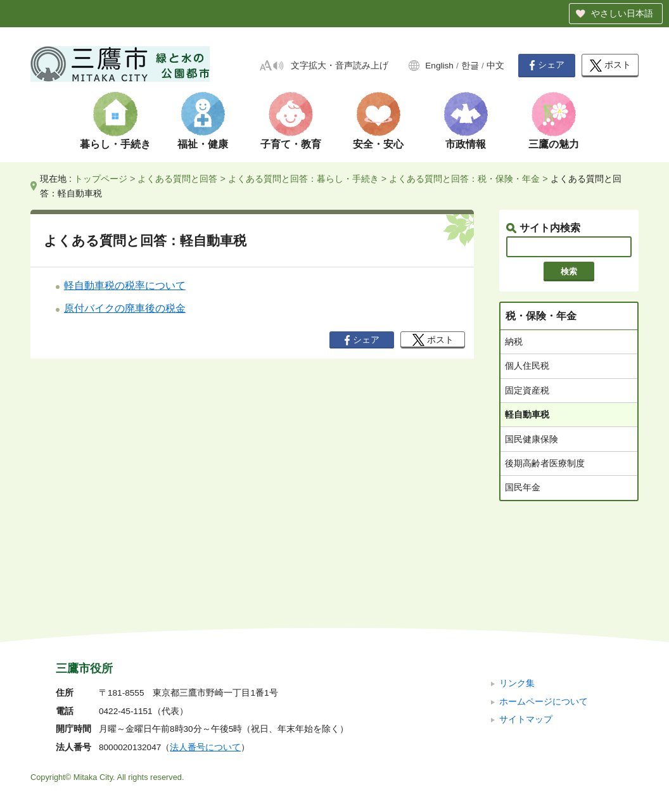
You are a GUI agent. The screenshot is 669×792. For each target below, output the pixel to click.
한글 (470, 65)
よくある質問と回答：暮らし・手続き (303, 179)
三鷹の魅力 (553, 144)
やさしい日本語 (622, 13)
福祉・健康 (202, 144)
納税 (514, 341)
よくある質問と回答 (177, 179)
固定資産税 (527, 390)
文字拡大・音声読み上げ (339, 65)
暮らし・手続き (115, 144)
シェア (546, 65)
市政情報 (465, 144)
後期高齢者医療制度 (545, 463)
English (439, 65)
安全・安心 (378, 144)
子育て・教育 (290, 144)
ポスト (610, 66)
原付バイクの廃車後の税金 (125, 308)
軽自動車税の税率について (125, 285)
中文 (495, 65)
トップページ (100, 179)
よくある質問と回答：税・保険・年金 (464, 179)
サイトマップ (525, 634)
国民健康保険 (531, 439)
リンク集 (517, 598)
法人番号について (205, 662)
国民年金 (522, 487)
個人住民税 (527, 366)
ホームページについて (543, 616)
